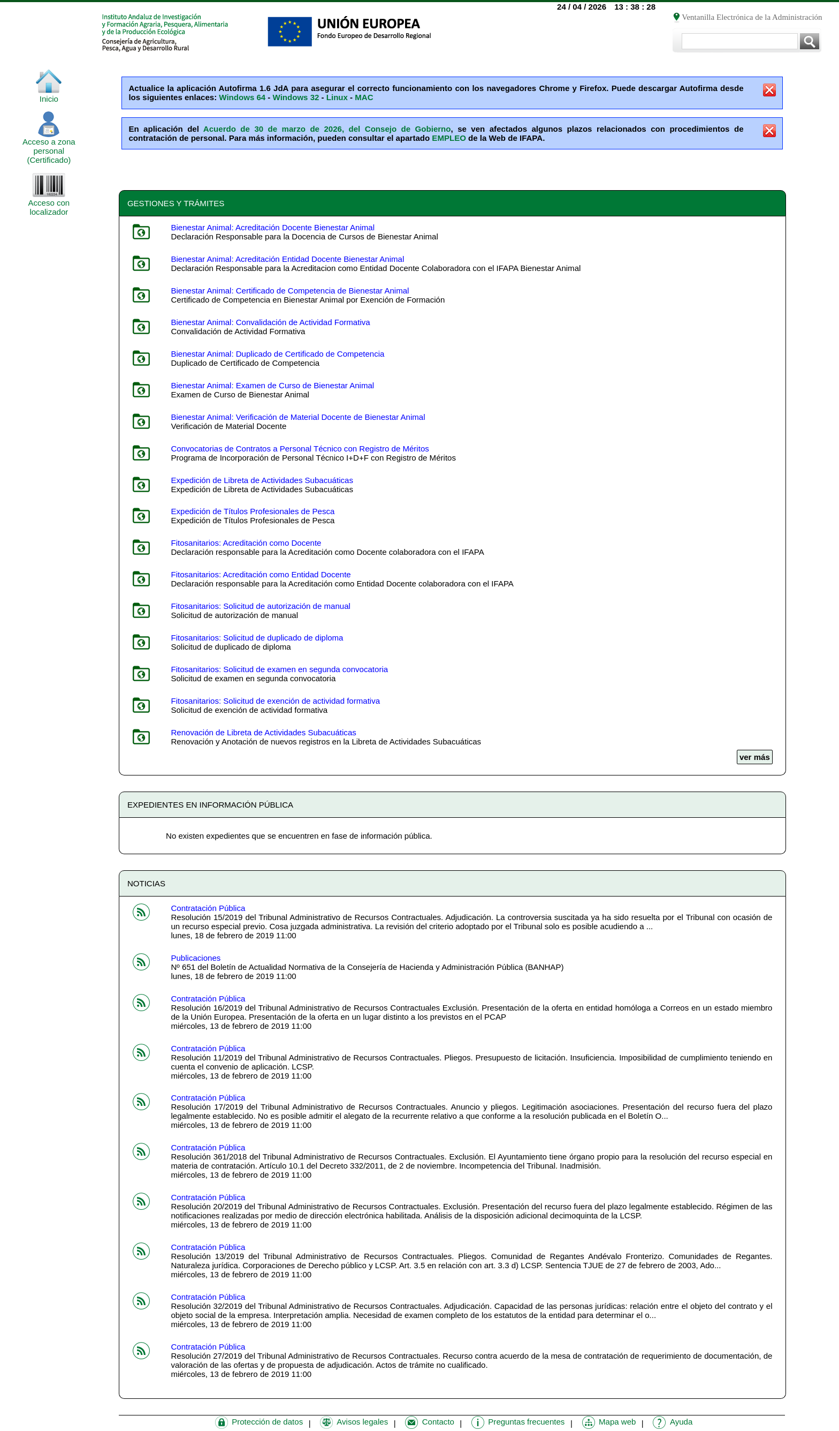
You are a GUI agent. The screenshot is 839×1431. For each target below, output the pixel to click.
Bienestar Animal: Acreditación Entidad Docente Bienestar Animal (287, 258)
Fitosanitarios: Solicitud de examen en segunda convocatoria (279, 669)
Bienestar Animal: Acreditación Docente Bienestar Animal (273, 227)
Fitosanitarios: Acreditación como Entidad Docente (260, 574)
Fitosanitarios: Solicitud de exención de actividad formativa (275, 700)
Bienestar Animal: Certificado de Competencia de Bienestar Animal (290, 290)
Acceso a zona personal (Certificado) (48, 147)
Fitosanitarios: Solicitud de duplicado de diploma (257, 637)
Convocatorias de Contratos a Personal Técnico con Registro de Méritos (300, 448)
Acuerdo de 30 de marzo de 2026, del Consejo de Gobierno (327, 128)
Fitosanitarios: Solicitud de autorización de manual (260, 606)
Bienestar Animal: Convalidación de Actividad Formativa (270, 322)
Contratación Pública (208, 908)
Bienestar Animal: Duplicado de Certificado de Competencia (277, 353)
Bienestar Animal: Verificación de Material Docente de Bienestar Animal (298, 416)
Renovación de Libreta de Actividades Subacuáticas (263, 732)
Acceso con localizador (49, 203)
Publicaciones (195, 957)
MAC (364, 97)
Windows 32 (296, 97)
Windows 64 (242, 97)
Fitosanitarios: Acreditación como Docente (246, 542)
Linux (337, 97)
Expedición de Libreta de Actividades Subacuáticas (262, 480)
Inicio (49, 95)
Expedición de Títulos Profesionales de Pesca (252, 511)
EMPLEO (449, 137)
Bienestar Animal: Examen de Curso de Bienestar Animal (272, 385)
